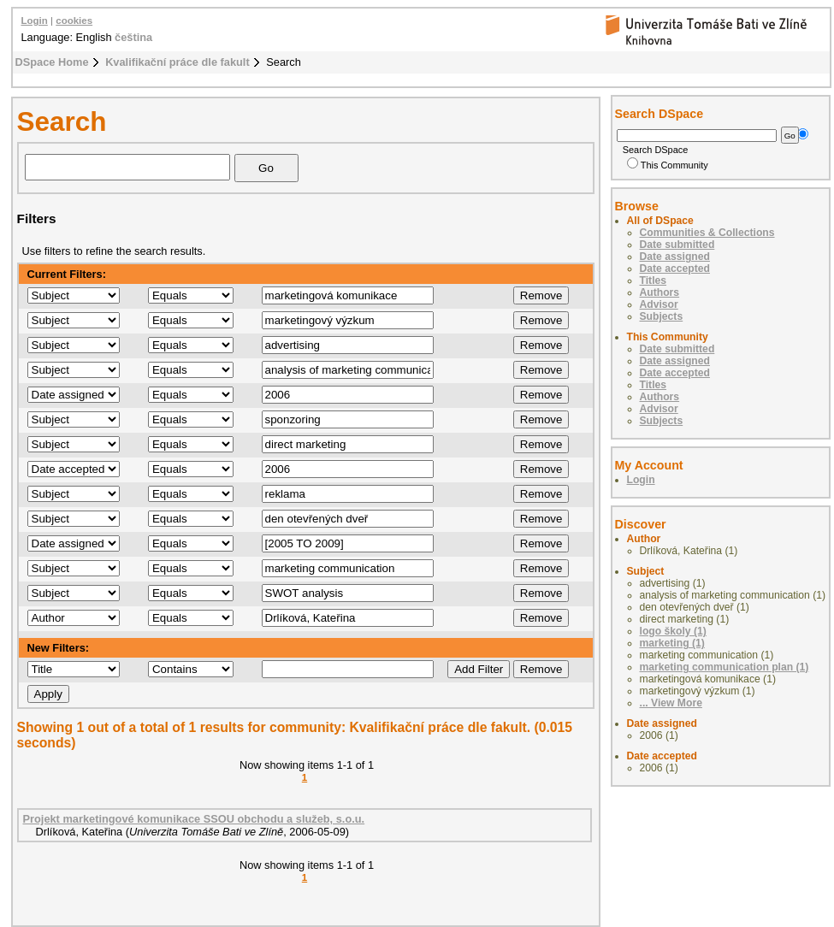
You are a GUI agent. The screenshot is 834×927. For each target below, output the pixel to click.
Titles (653, 280)
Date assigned (675, 257)
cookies (74, 20)
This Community (667, 165)
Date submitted (677, 245)
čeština (133, 37)
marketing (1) (672, 643)
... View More (671, 703)
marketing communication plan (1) (724, 667)
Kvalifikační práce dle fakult (177, 62)
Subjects (661, 316)
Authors (660, 292)
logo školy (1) (673, 631)
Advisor (659, 304)
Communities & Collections (707, 233)
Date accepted (675, 269)
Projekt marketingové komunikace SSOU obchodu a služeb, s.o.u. (194, 818)
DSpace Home (52, 62)
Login (34, 20)
